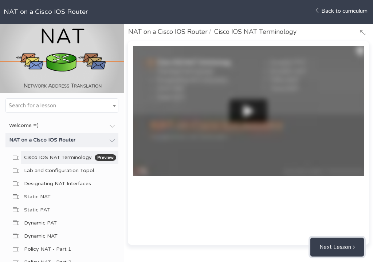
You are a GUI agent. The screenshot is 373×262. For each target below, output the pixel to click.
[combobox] (61, 105)
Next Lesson (335, 247)
